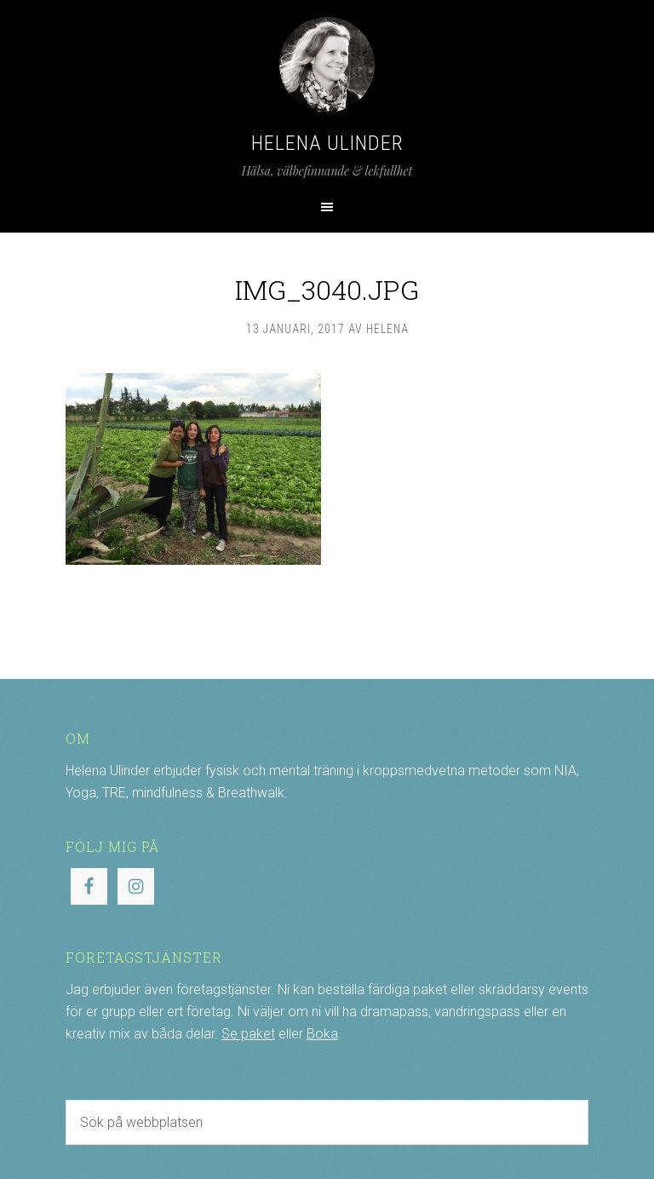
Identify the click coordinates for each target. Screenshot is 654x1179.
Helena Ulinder (327, 143)
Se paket (248, 1034)
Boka (322, 1034)
